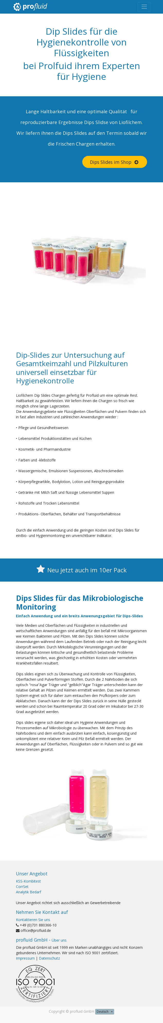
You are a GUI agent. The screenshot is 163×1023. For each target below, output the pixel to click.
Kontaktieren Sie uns (33, 919)
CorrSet (22, 886)
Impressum (25, 958)
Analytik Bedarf (28, 891)
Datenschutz (49, 958)
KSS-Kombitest (28, 881)
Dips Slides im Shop (115, 162)
